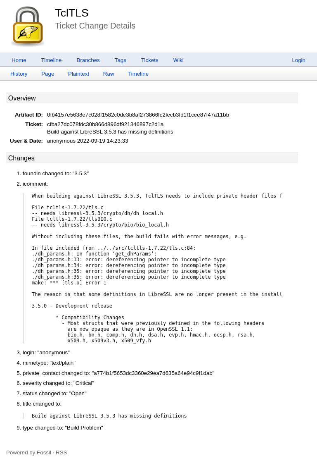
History (18, 74)
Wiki (178, 60)
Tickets (149, 60)
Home (19, 60)
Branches (87, 60)
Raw (108, 74)
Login (298, 60)
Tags (120, 60)
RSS (61, 452)
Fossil (44, 452)
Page (47, 74)
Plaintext (78, 74)
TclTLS (71, 13)
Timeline (51, 60)
